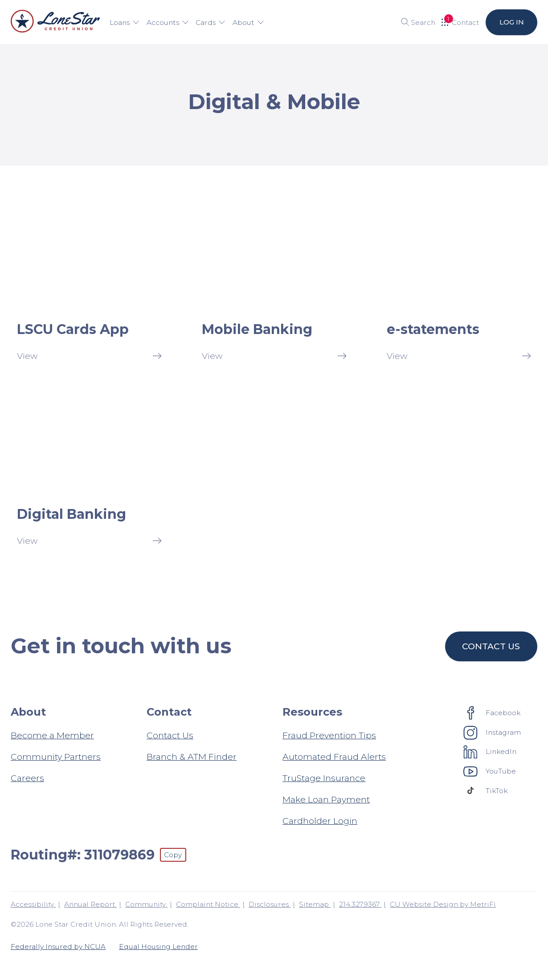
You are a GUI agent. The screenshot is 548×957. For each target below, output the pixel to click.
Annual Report (90, 904)
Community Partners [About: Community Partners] (56, 756)
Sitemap (315, 904)
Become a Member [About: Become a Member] (52, 735)
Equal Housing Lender (158, 946)
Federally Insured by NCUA (58, 946)
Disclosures (269, 904)
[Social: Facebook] (492, 712)
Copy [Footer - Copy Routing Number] (173, 855)
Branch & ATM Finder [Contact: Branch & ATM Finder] (192, 756)
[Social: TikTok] (485, 790)
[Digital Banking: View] (89, 473)
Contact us (491, 646)
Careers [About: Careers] (27, 778)
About (247, 22)
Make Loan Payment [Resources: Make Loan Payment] (326, 799)
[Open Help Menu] (460, 22)
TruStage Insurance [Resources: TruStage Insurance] (323, 778)
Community (146, 904)
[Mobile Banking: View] (274, 289)
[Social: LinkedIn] (490, 751)
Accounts (167, 22)
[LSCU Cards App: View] (89, 289)
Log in (511, 22)
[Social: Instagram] (492, 732)
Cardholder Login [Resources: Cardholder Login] (319, 820)
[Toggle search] (415, 22)
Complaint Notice (208, 904)
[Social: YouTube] (490, 771)
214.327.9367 (360, 904)
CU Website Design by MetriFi (443, 904)
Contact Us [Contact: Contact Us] (170, 735)
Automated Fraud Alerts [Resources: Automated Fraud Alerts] (334, 756)
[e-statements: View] (458, 289)
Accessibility (33, 904)
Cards (210, 22)
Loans (124, 22)
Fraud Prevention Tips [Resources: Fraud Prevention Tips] (329, 735)
